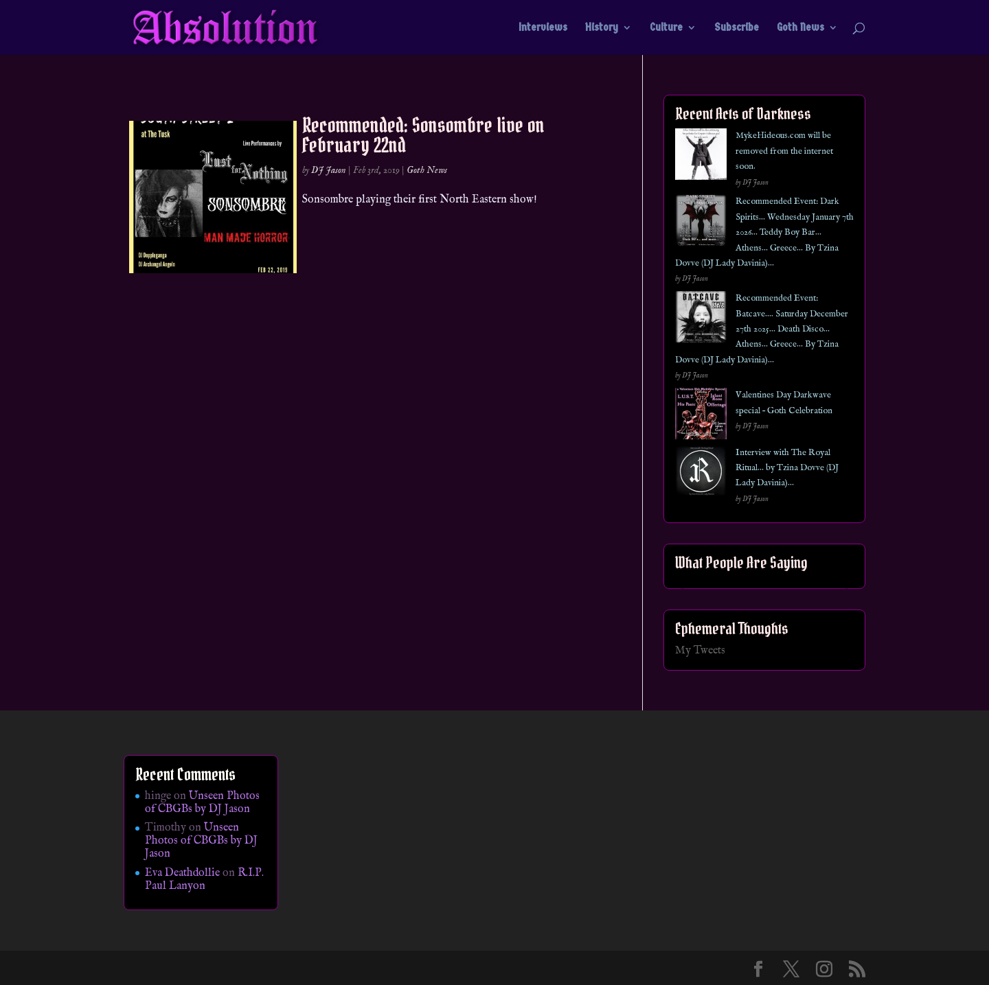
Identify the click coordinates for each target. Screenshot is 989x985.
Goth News (800, 28)
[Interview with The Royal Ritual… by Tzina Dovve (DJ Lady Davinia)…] (701, 473)
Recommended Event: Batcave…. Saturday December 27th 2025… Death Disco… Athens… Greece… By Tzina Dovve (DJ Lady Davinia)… (761, 329)
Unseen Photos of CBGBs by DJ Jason (202, 802)
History (601, 28)
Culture (666, 28)
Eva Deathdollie (182, 873)
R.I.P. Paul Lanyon (204, 879)
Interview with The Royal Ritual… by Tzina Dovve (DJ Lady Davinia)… (787, 468)
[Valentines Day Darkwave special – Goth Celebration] (701, 416)
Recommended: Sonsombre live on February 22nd (423, 135)
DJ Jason (328, 170)
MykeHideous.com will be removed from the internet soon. (784, 151)
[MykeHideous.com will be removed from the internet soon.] (701, 156)
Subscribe (736, 28)
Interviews (543, 28)
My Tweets (700, 651)
